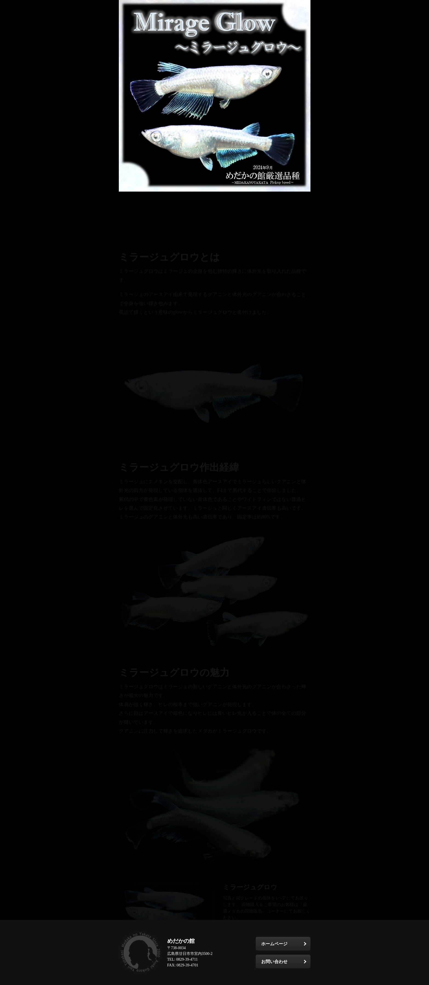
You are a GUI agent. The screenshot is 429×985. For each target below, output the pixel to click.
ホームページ (274, 943)
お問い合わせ (274, 961)
